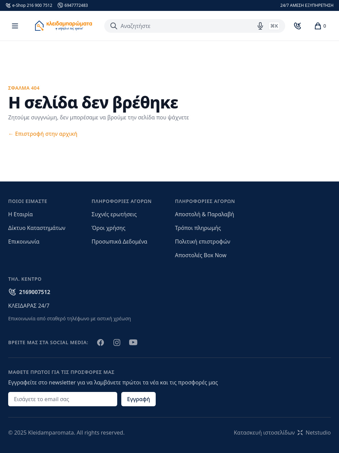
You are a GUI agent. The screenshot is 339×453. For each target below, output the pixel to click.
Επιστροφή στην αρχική (42, 133)
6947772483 (76, 5)
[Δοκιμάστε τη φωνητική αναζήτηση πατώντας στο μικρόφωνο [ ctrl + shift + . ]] (260, 26)
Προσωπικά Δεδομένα (120, 241)
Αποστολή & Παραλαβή (204, 214)
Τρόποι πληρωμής (198, 228)
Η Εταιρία (20, 214)
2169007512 (34, 292)
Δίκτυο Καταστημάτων (36, 228)
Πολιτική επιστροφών (202, 241)
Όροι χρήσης (108, 228)
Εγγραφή (138, 399)
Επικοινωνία (24, 241)
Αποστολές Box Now (201, 255)
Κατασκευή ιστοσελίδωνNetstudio (282, 432)
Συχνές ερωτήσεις (114, 214)
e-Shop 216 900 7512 (32, 5)
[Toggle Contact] (297, 26)
